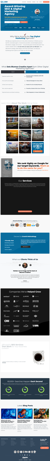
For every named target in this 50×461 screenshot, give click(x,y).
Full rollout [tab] (7, 247)
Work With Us (38, 151)
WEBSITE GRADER (44, 447)
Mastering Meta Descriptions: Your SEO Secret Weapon (40, 421)
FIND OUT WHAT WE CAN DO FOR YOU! (25, 211)
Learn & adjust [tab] (8, 249)
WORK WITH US (25, 246)
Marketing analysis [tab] (9, 242)
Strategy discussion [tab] (9, 245)
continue (3, 430)
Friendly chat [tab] (9, 240)
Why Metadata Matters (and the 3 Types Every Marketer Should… (23, 421)
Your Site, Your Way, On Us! (25, 53)
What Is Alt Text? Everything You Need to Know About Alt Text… (7, 421)
